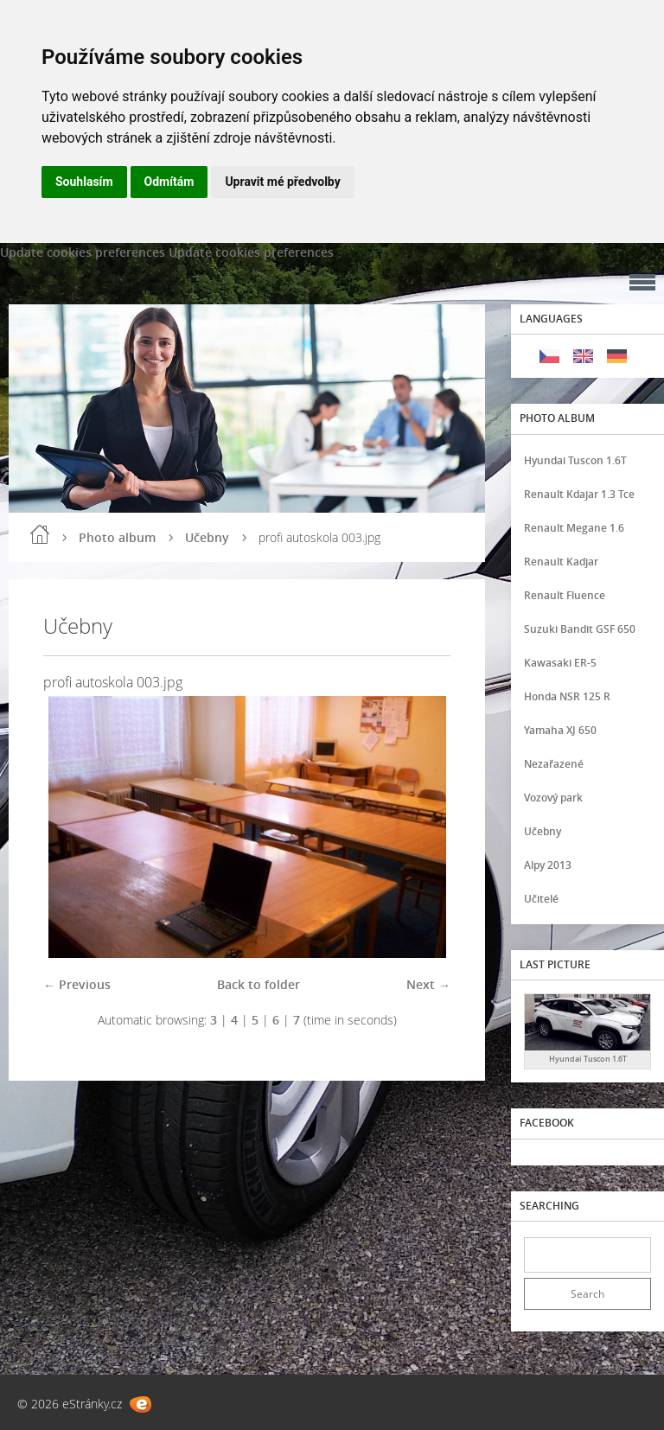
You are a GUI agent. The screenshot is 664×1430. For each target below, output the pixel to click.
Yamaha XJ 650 (560, 730)
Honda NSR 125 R (567, 696)
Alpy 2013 (547, 865)
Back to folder (258, 984)
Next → (428, 984)
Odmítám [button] (169, 181)
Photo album (117, 537)
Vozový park (553, 797)
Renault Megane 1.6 (574, 527)
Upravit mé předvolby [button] (282, 181)
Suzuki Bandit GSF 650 (579, 629)
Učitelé (541, 898)
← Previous (77, 984)
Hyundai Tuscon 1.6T (575, 460)
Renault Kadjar (561, 561)
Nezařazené (554, 763)
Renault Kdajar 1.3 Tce (579, 494)
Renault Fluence (564, 595)
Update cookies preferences (82, 252)
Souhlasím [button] (84, 181)
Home (39, 534)
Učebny (207, 537)
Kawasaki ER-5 (560, 662)
